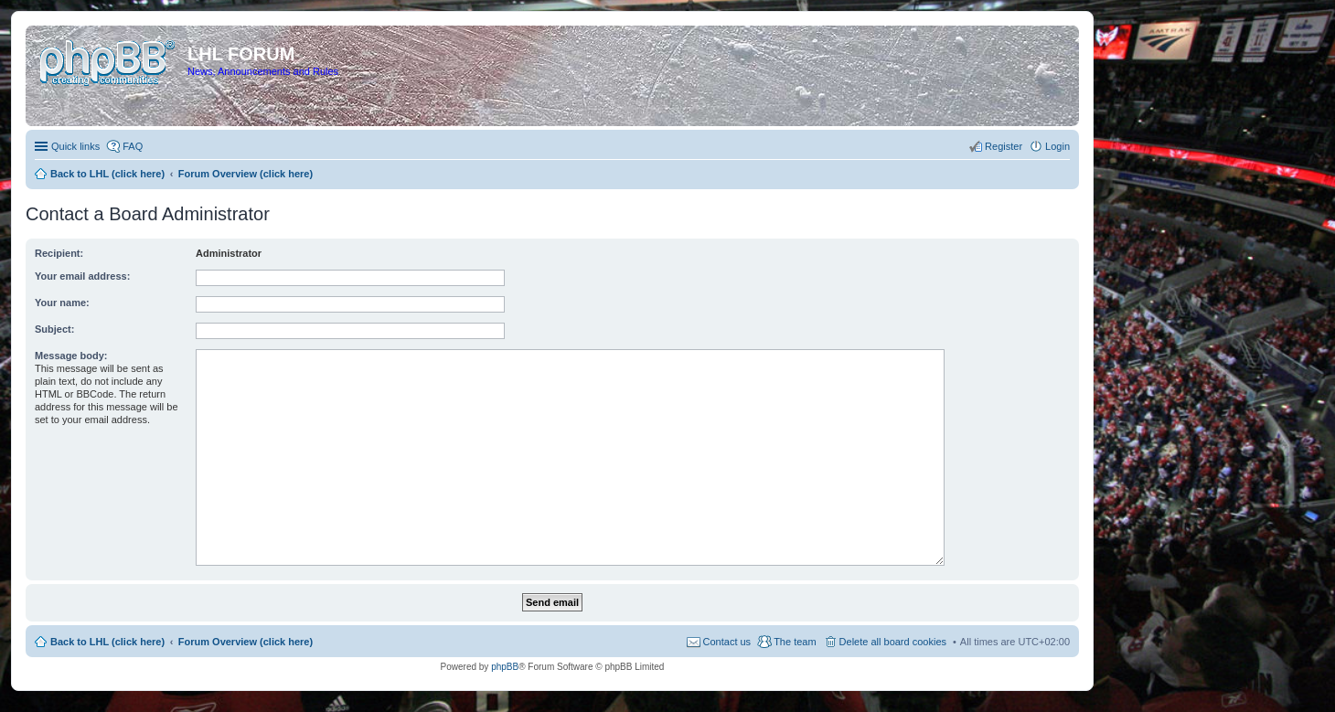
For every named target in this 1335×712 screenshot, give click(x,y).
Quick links (75, 146)
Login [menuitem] (1057, 146)
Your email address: (82, 276)
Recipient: (59, 253)
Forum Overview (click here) (245, 641)
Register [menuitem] (1003, 146)
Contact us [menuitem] (727, 641)
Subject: (54, 329)
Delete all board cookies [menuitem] (892, 641)
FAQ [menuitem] (133, 146)
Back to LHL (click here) (107, 641)
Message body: (71, 355)
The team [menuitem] (795, 641)
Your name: (62, 302)
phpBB (504, 667)
